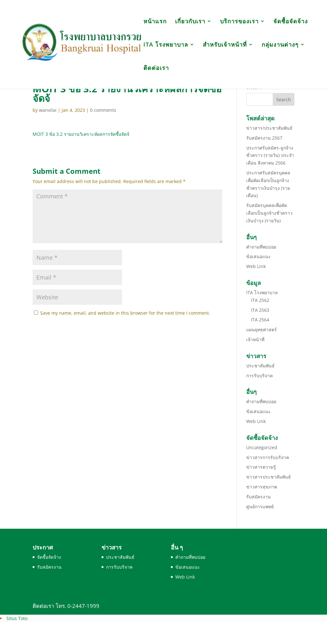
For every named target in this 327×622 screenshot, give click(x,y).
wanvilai (48, 110)
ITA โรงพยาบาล (165, 45)
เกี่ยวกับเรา (190, 22)
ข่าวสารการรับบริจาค (267, 457)
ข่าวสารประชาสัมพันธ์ (268, 477)
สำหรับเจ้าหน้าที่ (225, 45)
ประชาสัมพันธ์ (260, 366)
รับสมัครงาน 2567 (264, 138)
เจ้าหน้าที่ (255, 339)
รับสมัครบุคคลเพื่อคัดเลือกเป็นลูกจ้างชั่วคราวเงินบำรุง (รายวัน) (269, 213)
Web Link (256, 266)
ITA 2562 (260, 300)
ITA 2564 (260, 320)
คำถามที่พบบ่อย (261, 247)
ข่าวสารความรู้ (261, 467)
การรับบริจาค (259, 375)
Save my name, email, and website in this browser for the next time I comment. (125, 313)
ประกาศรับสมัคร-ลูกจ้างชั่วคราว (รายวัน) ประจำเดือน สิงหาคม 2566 (270, 155)
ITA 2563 (260, 310)
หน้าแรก (155, 22)
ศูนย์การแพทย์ (260, 506)
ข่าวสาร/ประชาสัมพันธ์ (269, 128)
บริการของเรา (239, 22)
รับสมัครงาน (258, 497)
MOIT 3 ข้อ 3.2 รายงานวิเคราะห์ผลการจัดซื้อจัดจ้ (81, 134)
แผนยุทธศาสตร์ (261, 329)
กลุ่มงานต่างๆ (280, 45)
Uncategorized (261, 447)
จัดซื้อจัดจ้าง (290, 22)
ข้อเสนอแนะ (258, 256)
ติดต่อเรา (156, 68)
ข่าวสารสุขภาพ (261, 487)
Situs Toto (16, 618)
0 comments (103, 110)
